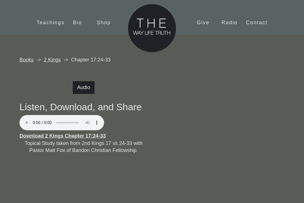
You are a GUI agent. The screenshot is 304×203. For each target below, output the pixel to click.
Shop (104, 22)
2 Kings (52, 60)
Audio (83, 87)
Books (26, 60)
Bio (77, 22)
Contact (257, 22)
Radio (230, 22)
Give (203, 22)
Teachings (50, 22)
